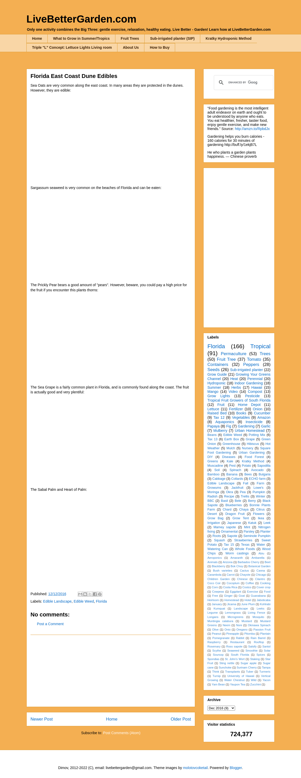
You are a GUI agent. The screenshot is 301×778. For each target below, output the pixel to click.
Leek (267, 523)
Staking (255, 659)
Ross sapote (234, 646)
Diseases (228, 457)
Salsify (252, 646)
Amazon (263, 417)
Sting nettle (226, 663)
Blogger (236, 768)
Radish (212, 496)
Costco (246, 587)
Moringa (213, 492)
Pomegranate (220, 638)
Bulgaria (264, 474)
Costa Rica (230, 587)
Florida (101, 601)
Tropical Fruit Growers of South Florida (238, 400)
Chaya (243, 509)
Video (233, 392)
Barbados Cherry (248, 562)
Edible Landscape (57, 601)
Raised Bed (217, 413)
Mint (247, 527)
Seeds (213, 369)
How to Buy (159, 47)
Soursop (218, 654)
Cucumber (262, 413)
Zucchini (255, 684)
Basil (224, 501)
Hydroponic (216, 383)
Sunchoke (225, 667)
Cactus (244, 570)
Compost (255, 392)
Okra (229, 492)
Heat (234, 379)
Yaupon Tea (237, 684)
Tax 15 (229, 544)
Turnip (216, 675)
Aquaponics (224, 422)
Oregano (242, 629)
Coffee (250, 583)
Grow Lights (218, 396)
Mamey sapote (225, 527)
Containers (217, 364)
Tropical (260, 346)
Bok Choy (236, 566)
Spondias (213, 659)
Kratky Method (253, 461)
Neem (226, 625)
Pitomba (249, 633)
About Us (131, 47)
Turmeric (264, 671)
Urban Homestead (250, 430)
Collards (237, 479)
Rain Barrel (257, 638)
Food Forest (254, 457)
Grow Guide (217, 374)
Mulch (230, 448)
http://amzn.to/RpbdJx (252, 129)
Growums (214, 488)
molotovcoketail (195, 768)
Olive (215, 629)
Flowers (258, 514)
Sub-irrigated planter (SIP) (172, 38)
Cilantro (260, 579)
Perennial (255, 379)
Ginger (228, 595)
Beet (267, 562)
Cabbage (218, 479)
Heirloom (213, 600)
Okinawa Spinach (259, 625)
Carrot (231, 574)
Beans (212, 435)
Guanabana (258, 595)
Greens (212, 461)
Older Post (181, 719)
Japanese (234, 523)
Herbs (236, 387)
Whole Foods (245, 549)
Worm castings (237, 553)
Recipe (229, 496)
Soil (217, 470)
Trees (265, 353)
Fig (228, 426)
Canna (260, 570)
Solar (267, 650)
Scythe (216, 650)
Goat (242, 595)
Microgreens (236, 617)
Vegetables (241, 417)
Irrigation (213, 523)
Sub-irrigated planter (246, 370)
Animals (212, 562)
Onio (228, 629)
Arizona (228, 562)
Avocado (257, 470)
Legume (212, 612)
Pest (232, 465)
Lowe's (259, 488)
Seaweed (233, 650)
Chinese (242, 579)
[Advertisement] (110, 671)
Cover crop (263, 587)
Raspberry (214, 642)
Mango (212, 392)
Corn (215, 587)
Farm (260, 483)
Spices (260, 654)
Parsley (249, 531)
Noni (239, 625)
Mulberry (220, 430)
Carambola (214, 574)
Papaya (213, 426)
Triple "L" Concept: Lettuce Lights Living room (72, 47)
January (217, 604)
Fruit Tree (226, 359)
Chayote (245, 574)
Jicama (231, 604)
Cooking (265, 583)
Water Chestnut (234, 680)
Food (267, 591)
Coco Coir (214, 583)
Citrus (260, 509)
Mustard (247, 621)
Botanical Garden (259, 566)
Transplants (232, 671)
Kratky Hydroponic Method (229, 38)
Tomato (254, 359)
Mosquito (258, 617)
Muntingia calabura (220, 621)
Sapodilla (263, 465)
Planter (265, 531)
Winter (260, 496)
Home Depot (249, 405)
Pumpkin (259, 492)
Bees (248, 474)
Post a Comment (50, 624)
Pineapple (232, 633)
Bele (238, 501)
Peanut (216, 633)
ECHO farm (257, 479)
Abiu (261, 553)
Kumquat (219, 608)
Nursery (247, 448)
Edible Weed (84, 601)
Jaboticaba (263, 600)
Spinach (235, 470)
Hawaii (256, 387)
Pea (243, 492)
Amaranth (236, 557)
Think (215, 671)
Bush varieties (222, 570)
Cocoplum (233, 583)
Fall (245, 483)
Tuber (249, 671)
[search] (242, 82)
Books (241, 413)
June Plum (248, 604)
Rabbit (240, 638)
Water (260, 544)
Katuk (252, 523)
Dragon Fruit (235, 514)
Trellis (245, 496)
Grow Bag (215, 518)
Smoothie (251, 650)
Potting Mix (257, 435)
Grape (250, 439)
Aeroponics (214, 557)
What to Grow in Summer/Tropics (81, 38)
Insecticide (254, 422)
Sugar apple (248, 663)
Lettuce (213, 409)
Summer (214, 387)
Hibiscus (253, 444)
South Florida (240, 654)
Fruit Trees (130, 38)
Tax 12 (218, 417)
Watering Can (217, 549)
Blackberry (218, 566)
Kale (230, 461)
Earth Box (231, 439)
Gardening (246, 426)
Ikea (261, 518)
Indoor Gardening (249, 383)
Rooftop (259, 642)
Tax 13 (212, 439)
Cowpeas (218, 591)
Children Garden (218, 579)
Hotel (248, 600)
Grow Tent (241, 518)
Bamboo (213, 474)
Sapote (232, 536)
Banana (231, 474)
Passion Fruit (261, 629)
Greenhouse (231, 444)
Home (37, 38)
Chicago (261, 574)
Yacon (266, 680)
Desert (212, 514)
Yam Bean (218, 684)
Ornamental (229, 531)
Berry (252, 501)
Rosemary (213, 646)
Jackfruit (237, 488)
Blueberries (233, 505)
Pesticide (252, 396)
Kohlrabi (265, 604)
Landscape (241, 608)
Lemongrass (233, 612)
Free (215, 595)
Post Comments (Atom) (121, 733)
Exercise (252, 591)
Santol (266, 646)
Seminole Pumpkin (256, 536)
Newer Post (42, 719)
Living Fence (256, 612)
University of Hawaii (240, 675)
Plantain (265, 633)
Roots (217, 536)
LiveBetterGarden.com (81, 19)
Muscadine (215, 465)
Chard (227, 509)
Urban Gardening (252, 452)
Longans (212, 617)
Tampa (266, 667)
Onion (257, 409)
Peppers (251, 364)
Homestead (231, 600)
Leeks (260, 608)
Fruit (221, 405)
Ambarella (258, 557)
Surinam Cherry (247, 667)
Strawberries (243, 540)
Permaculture (233, 353)
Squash (219, 540)
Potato (246, 465)
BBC (210, 501)
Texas (245, 544)
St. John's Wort (235, 659)
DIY (210, 457)
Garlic (265, 426)
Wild (253, 680)
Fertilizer (236, 409)
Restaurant (237, 642)
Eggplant (235, 591)
